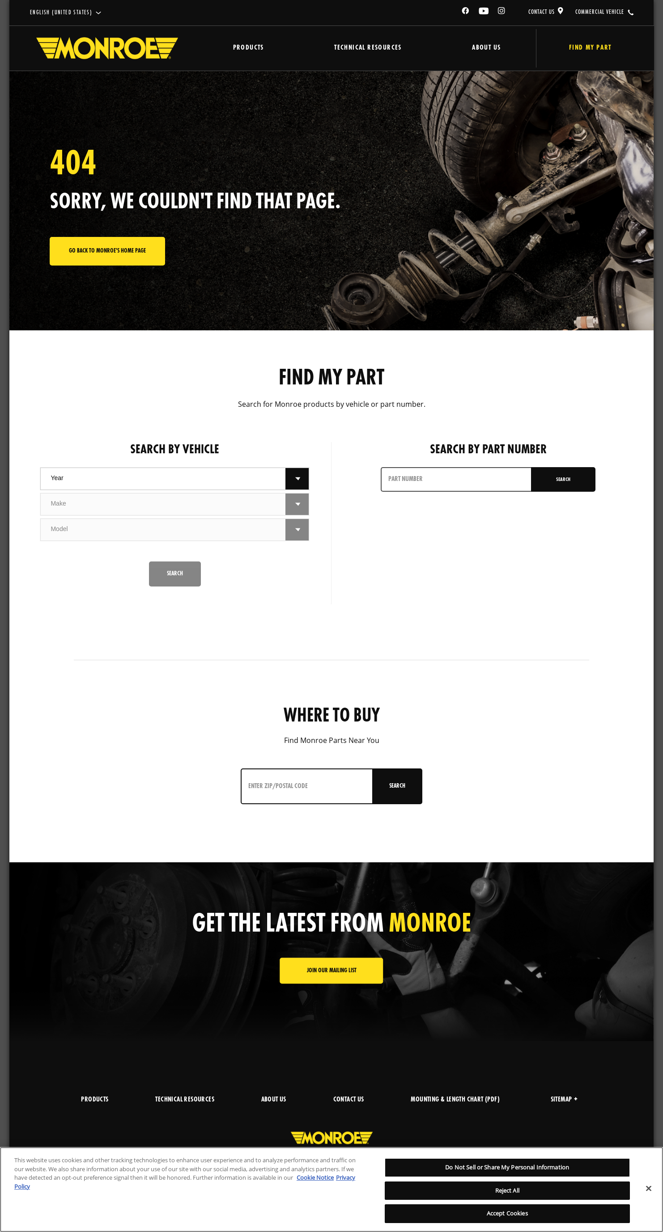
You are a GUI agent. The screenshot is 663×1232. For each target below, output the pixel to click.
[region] (331, 1189)
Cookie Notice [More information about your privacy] (315, 1177)
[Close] (649, 1188)
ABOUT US (273, 1100)
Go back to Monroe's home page (107, 251)
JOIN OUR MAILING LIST (332, 971)
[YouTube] (484, 12)
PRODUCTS (94, 1100)
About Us (466, 48)
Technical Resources (356, 48)
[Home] (107, 48)
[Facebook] (466, 12)
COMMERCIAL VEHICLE (599, 12)
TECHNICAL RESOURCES (184, 1100)
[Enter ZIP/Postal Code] (302, 786)
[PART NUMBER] (455, 479)
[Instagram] (502, 12)
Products (243, 48)
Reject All (507, 1190)
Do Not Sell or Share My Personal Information (507, 1167)
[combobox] (163, 478)
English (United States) (61, 13)
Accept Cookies (507, 1213)
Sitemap (564, 1100)
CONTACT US (541, 12)
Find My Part (579, 48)
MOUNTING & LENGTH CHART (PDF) (455, 1100)
